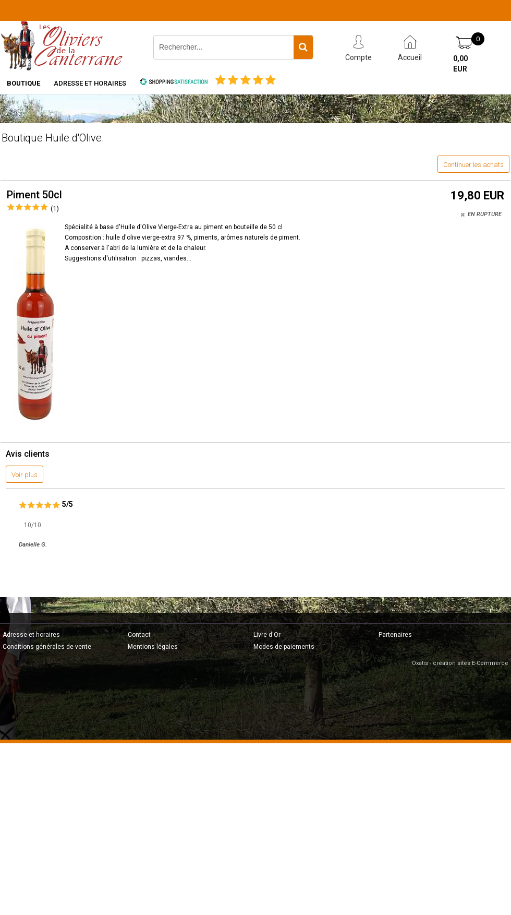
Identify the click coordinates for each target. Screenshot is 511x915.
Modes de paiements (283, 646)
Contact (139, 634)
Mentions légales (153, 646)
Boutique (23, 83)
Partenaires (395, 634)
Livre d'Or (267, 634)
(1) (55, 208)
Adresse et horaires (90, 83)
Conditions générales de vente (47, 646)
